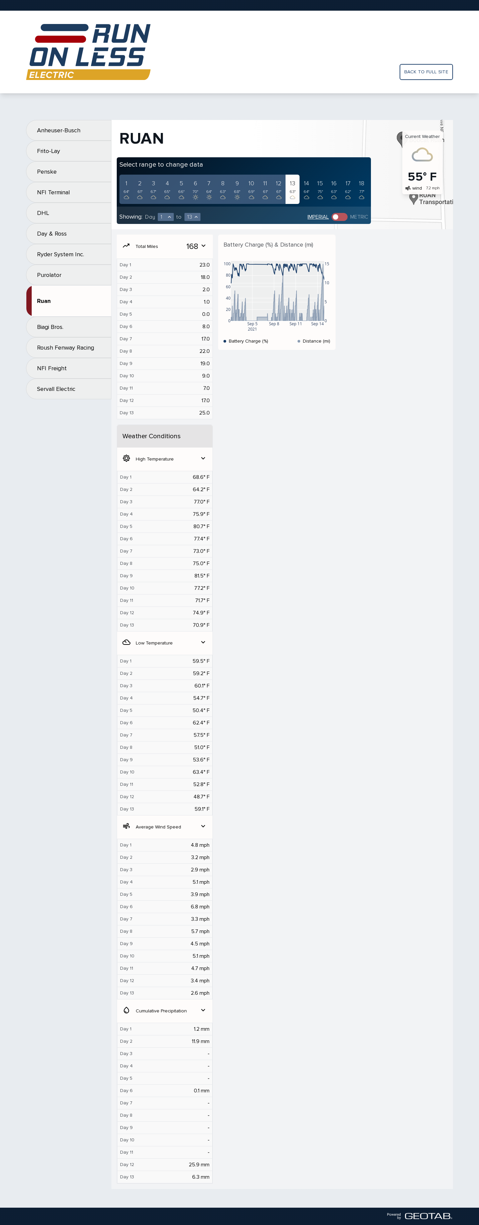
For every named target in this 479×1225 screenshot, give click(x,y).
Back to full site (426, 72)
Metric (359, 217)
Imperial (318, 217)
